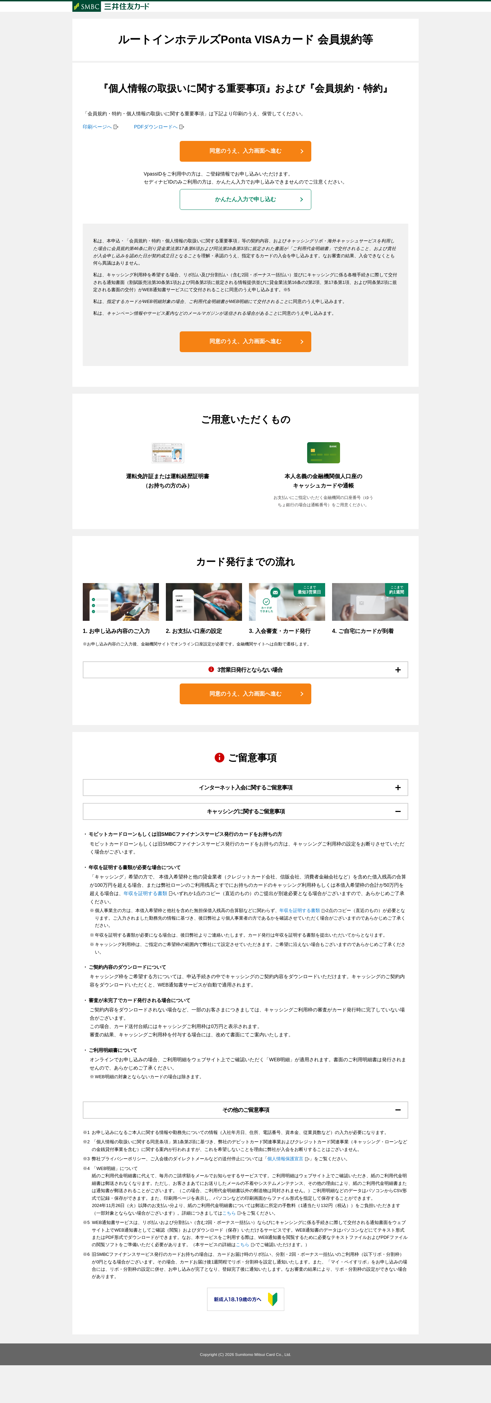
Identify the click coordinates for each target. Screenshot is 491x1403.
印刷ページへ (97, 140)
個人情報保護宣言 (285, 1196)
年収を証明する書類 (145, 927)
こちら (229, 1250)
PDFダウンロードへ (156, 140)
